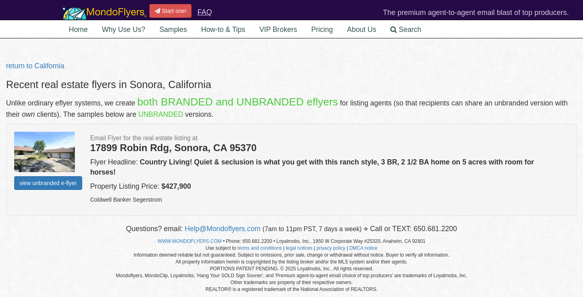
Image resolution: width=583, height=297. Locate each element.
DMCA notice (363, 248)
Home (78, 29)
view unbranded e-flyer (48, 183)
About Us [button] (361, 29)
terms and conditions (259, 248)
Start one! (171, 11)
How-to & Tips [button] (223, 29)
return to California (35, 66)
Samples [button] (173, 29)
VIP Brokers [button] (278, 29)
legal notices (299, 248)
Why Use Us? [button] (123, 29)
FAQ (204, 12)
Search (405, 29)
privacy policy (331, 248)
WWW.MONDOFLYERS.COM (189, 241)
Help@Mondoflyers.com (222, 229)
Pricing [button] (322, 29)
